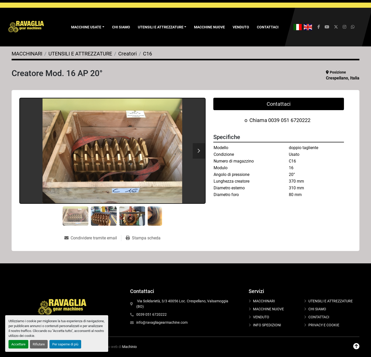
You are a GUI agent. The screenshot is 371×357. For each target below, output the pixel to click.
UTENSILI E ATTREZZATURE (160, 27)
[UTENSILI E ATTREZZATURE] (80, 54)
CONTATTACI (268, 27)
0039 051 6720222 (289, 120)
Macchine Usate (86, 27)
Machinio (129, 347)
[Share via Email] (92, 238)
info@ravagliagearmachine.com (162, 322)
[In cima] (356, 346)
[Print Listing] (143, 238)
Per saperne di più (65, 344)
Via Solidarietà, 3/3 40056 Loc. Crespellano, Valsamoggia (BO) (182, 304)
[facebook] (318, 27)
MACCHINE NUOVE (209, 27)
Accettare (18, 344)
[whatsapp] (353, 27)
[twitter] (336, 27)
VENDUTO (241, 27)
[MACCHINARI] (27, 54)
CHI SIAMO (121, 27)
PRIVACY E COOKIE (323, 325)
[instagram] (344, 27)
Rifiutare (39, 344)
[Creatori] (127, 54)
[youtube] (327, 27)
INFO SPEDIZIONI (267, 325)
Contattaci (279, 104)
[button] (87, 27)
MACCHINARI (264, 301)
